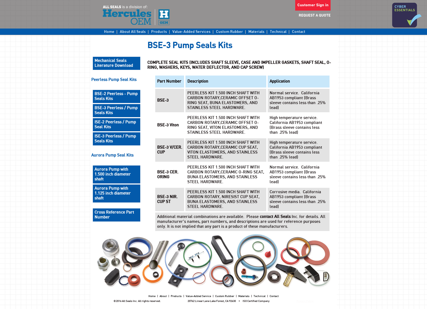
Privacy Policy (305, 301)
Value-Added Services (191, 32)
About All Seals (133, 32)
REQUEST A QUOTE (315, 16)
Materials (256, 32)
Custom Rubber (229, 32)
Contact (298, 32)
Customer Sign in (312, 5)
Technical (278, 32)
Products (159, 32)
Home (109, 32)
